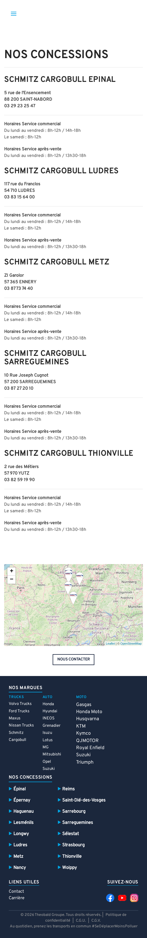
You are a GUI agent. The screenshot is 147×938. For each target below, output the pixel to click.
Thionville (72, 856)
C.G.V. (96, 920)
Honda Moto (89, 712)
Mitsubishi (52, 754)
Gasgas (83, 705)
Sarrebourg (73, 811)
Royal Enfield (90, 748)
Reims (68, 789)
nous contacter (73, 659)
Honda (48, 704)
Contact (16, 891)
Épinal (19, 789)
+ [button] (11, 571)
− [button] (11, 580)
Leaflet (110, 643)
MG (46, 747)
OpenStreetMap (131, 643)
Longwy (21, 834)
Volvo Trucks (20, 704)
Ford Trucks (19, 711)
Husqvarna (87, 719)
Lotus (48, 740)
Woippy (69, 868)
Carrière (17, 898)
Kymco (83, 733)
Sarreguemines (77, 823)
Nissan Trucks (21, 725)
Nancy (19, 868)
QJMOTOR (87, 741)
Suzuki (49, 769)
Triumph (85, 762)
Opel (47, 761)
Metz (18, 856)
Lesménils (23, 823)
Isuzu (47, 732)
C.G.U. (81, 920)
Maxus (14, 718)
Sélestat (70, 834)
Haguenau (23, 811)
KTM (81, 726)
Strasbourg (73, 845)
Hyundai (50, 711)
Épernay (21, 800)
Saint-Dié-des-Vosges (84, 800)
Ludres (20, 845)
